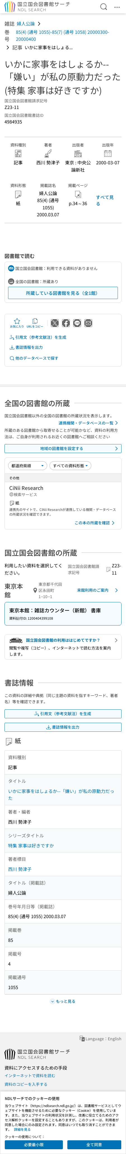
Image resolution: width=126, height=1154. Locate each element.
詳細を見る (22, 1129)
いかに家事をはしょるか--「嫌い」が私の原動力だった (61, 795)
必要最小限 (34, 1144)
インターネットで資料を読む (29, 1075)
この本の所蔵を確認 (96, 523)
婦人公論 (26, 23)
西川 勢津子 (20, 869)
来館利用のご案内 (98, 590)
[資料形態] (70, 465)
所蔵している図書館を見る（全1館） (63, 293)
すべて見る (105, 200)
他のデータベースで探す (33, 358)
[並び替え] (27, 465)
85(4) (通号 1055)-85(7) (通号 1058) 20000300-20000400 (62, 35)
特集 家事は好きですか (31, 845)
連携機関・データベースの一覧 (89, 423)
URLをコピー (35, 323)
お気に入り (17, 323)
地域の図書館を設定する (80, 448)
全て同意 (94, 1144)
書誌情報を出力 (26, 347)
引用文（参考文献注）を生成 (37, 337)
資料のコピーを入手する (25, 1084)
